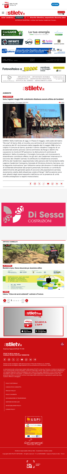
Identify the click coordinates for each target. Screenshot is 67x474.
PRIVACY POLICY (11, 390)
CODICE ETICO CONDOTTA (13, 387)
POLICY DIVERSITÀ (11, 394)
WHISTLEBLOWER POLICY (13, 405)
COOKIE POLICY (10, 409)
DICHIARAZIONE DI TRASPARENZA (16, 398)
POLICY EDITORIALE (12, 383)
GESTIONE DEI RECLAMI (13, 402)
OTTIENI (55, 4)
